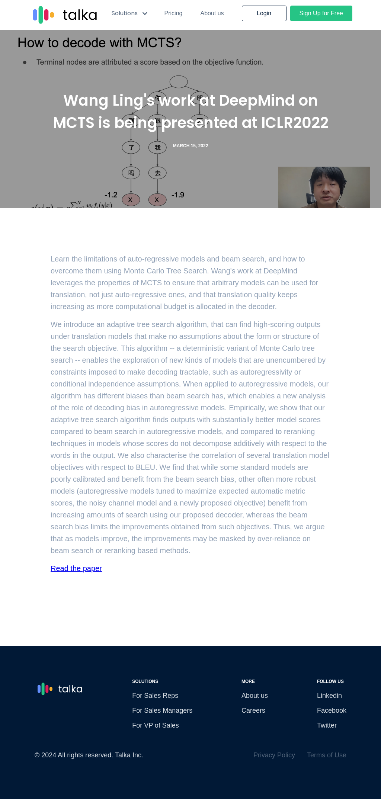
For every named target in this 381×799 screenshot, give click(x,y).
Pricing (173, 13)
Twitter (327, 725)
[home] (63, 15)
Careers (253, 710)
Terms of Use (326, 755)
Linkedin (329, 695)
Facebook (331, 710)
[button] (130, 13)
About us (212, 13)
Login (264, 13)
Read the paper (76, 568)
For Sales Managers (162, 710)
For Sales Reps (155, 695)
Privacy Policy (274, 755)
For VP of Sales (155, 725)
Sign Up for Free (321, 13)
